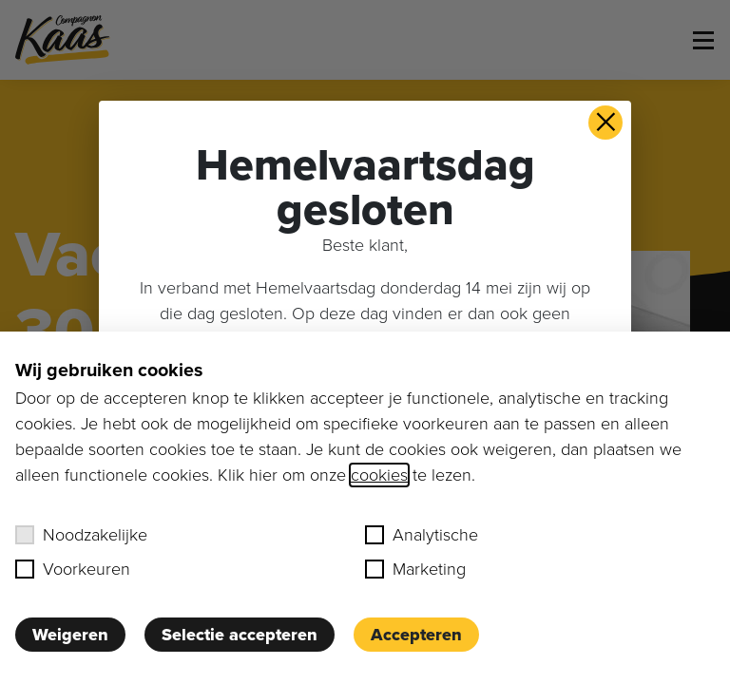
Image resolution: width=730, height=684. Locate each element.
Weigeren (70, 634)
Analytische (421, 534)
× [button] (606, 122)
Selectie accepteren (239, 634)
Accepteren (416, 634)
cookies (379, 475)
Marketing (415, 569)
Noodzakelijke (81, 534)
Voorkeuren (72, 569)
